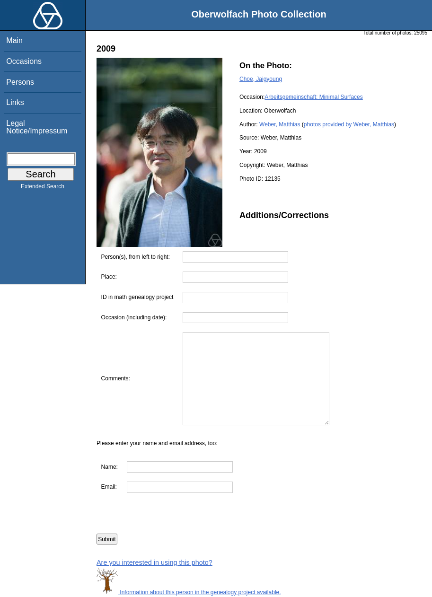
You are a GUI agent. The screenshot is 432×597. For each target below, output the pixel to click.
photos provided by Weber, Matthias (349, 124)
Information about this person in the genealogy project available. (189, 592)
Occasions (24, 61)
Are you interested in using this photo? (154, 562)
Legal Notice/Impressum (36, 127)
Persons (20, 82)
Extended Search (42, 188)
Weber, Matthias (279, 124)
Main (14, 40)
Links (15, 102)
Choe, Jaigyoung (260, 79)
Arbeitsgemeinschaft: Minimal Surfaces (313, 97)
